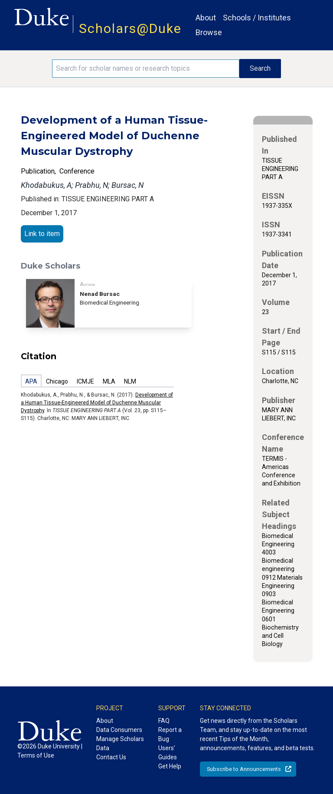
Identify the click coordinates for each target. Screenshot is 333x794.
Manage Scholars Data (120, 743)
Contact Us (111, 757)
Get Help (169, 766)
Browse (209, 32)
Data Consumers (119, 729)
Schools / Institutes (257, 17)
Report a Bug (170, 734)
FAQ (164, 720)
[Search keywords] (145, 68)
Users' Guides (167, 753)
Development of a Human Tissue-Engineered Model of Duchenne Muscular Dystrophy (97, 402)
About (206, 17)
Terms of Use (35, 755)
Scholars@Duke (130, 28)
